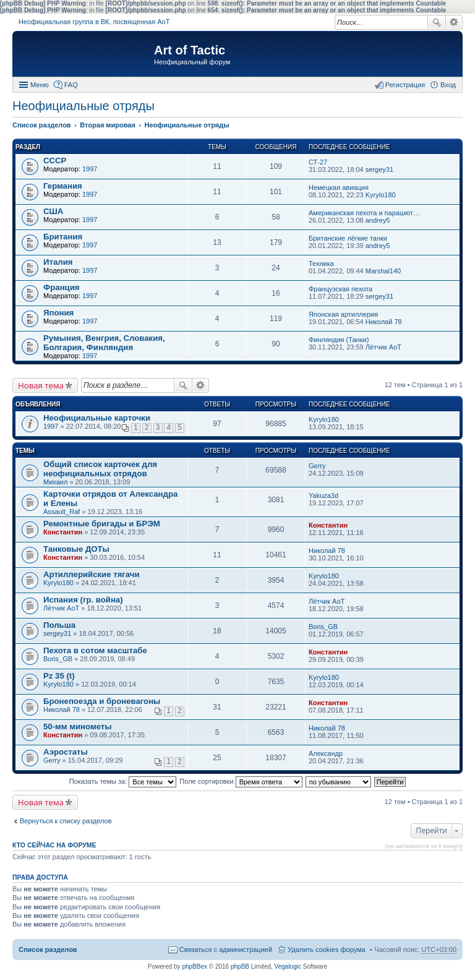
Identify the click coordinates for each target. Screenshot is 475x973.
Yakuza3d (323, 495)
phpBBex (194, 966)
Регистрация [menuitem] (405, 84)
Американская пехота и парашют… (364, 212)
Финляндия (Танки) (339, 339)
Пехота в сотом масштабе (95, 650)
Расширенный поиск (454, 22)
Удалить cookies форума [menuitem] (327, 949)
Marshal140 (383, 271)
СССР (54, 160)
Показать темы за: (123, 781)
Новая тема (41, 385)
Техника (321, 263)
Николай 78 (384, 321)
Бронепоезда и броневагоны (101, 701)
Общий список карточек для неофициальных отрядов (100, 469)
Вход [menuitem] (448, 84)
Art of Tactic (189, 50)
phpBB (240, 966)
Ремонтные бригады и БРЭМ (101, 523)
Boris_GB (323, 626)
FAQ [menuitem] (71, 84)
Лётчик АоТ (383, 347)
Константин (62, 532)
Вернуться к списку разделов (65, 821)
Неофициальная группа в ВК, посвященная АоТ (94, 21)
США (53, 211)
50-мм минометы (77, 726)
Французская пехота (340, 289)
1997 (89, 169)
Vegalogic (288, 966)
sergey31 (379, 169)
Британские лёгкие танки (348, 238)
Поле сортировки (240, 781)
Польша (59, 625)
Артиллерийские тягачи (91, 574)
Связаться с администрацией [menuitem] (225, 949)
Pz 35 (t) (59, 675)
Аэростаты (65, 752)
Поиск (436, 22)
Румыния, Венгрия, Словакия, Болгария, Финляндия (104, 342)
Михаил (55, 482)
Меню (39, 84)
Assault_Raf (61, 511)
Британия (62, 236)
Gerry (317, 465)
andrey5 (378, 220)
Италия (57, 262)
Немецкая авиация (339, 187)
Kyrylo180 (381, 195)
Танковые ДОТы (76, 549)
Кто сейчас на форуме (54, 845)
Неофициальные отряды (83, 106)
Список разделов (48, 949)
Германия (62, 186)
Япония (58, 312)
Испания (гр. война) (83, 599)
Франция (61, 287)
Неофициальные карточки (96, 417)
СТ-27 (318, 162)
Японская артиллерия (343, 314)
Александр (326, 753)
